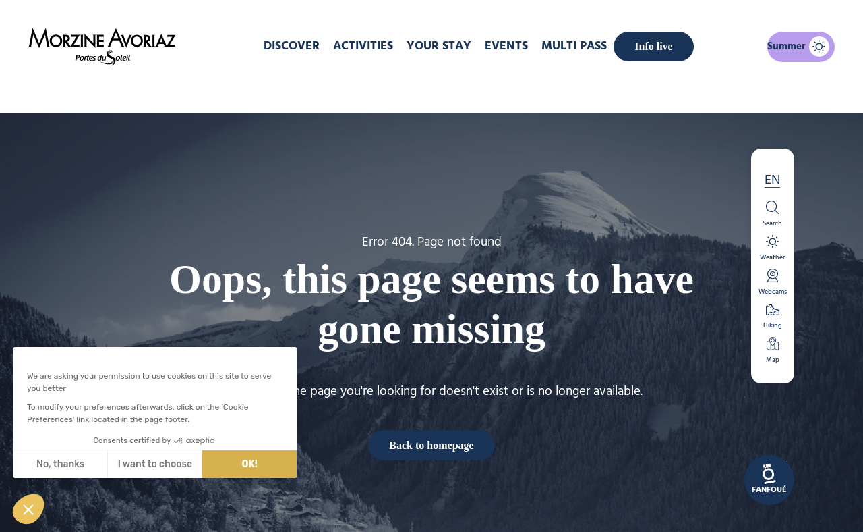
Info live (653, 46)
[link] (769, 480)
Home (360, 90)
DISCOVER (292, 46)
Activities (363, 46)
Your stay (439, 46)
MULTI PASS (574, 46)
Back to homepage (431, 444)
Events (506, 46)
